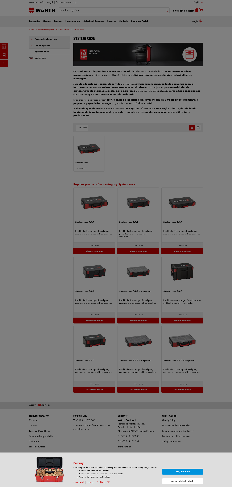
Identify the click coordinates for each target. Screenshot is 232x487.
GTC (108, 482)
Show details (78, 482)
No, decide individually (182, 481)
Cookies (100, 482)
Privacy (90, 482)
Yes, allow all (183, 472)
